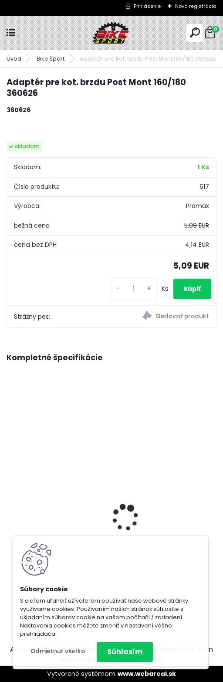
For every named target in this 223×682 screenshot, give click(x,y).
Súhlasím (124, 652)
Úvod (14, 59)
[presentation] (11, 503)
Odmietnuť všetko (57, 651)
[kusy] (134, 289)
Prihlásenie (147, 6)
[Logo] (111, 33)
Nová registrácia (195, 6)
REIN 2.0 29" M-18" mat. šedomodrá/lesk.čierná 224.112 (160, 494)
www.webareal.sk (147, 673)
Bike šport (51, 59)
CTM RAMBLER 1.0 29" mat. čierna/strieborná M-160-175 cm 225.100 (55, 509)
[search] (194, 32)
